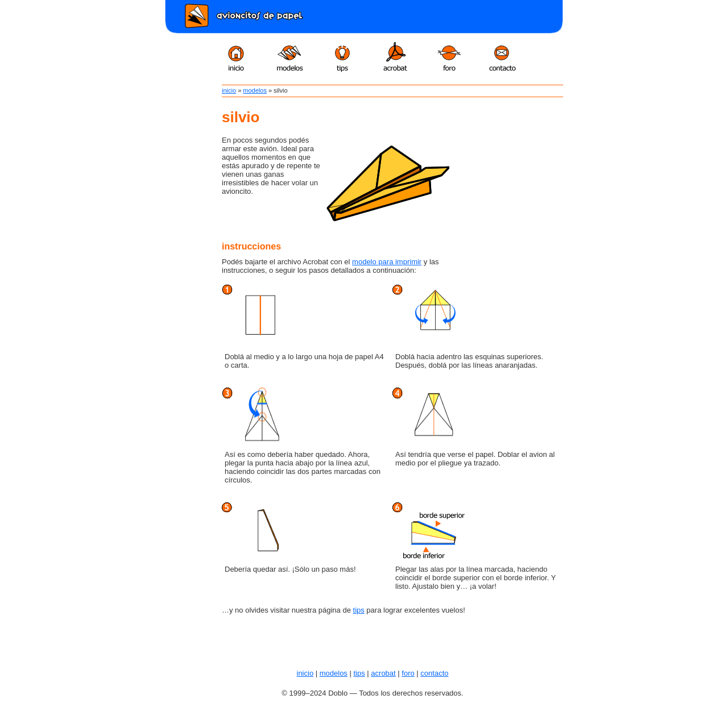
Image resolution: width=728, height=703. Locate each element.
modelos (255, 90)
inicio (229, 90)
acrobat (383, 673)
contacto (434, 673)
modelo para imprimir (386, 261)
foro (408, 673)
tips (359, 610)
